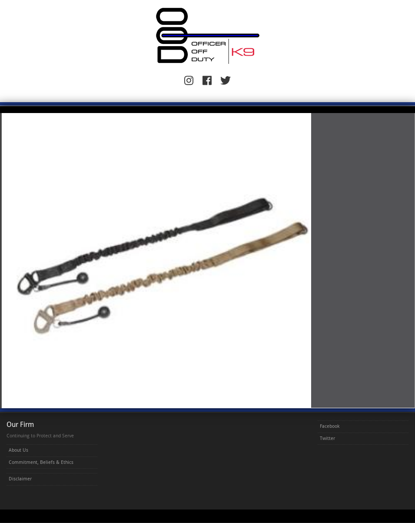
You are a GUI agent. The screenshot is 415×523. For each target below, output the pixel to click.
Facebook (329, 426)
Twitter (327, 438)
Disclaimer (20, 479)
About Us (18, 450)
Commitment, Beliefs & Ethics (41, 462)
